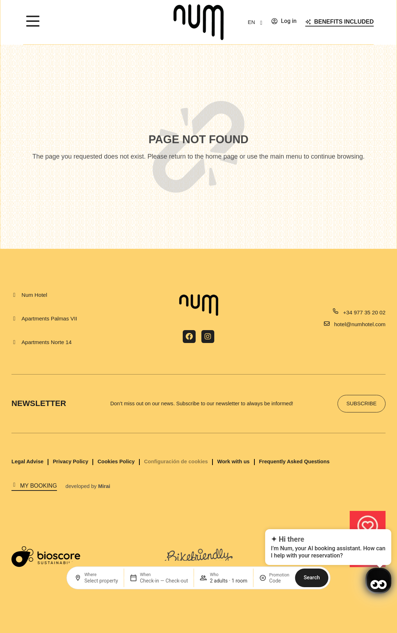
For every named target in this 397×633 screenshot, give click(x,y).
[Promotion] (279, 581)
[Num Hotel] (14, 295)
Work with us (233, 461)
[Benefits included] (308, 22)
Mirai (104, 486)
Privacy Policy (70, 461)
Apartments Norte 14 (46, 342)
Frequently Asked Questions (294, 461)
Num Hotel (34, 295)
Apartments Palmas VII (49, 318)
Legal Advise (27, 461)
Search (311, 577)
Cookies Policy (116, 461)
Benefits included (344, 22)
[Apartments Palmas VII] (14, 319)
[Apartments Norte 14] (14, 342)
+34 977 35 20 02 (364, 312)
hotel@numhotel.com (360, 324)
